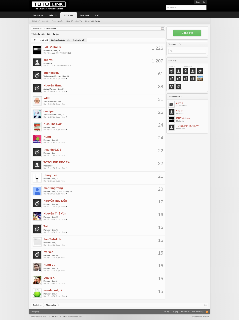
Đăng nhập (200, 2)
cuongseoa (51, 72)
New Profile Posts (92, 21)
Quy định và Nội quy (201, 316)
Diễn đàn (53, 15)
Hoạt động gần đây (74, 21)
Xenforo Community (119, 310)
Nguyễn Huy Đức (55, 200)
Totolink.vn (38, 15)
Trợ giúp (174, 312)
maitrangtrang (53, 188)
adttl (46, 98)
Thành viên (68, 15)
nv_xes (48, 252)
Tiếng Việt (35, 312)
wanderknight (52, 290)
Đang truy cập (57, 21)
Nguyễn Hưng (52, 85)
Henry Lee (50, 175)
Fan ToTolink (52, 239)
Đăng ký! (187, 32)
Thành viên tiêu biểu (40, 21)
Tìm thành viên (174, 44)
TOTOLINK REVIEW (56, 162)
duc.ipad (49, 111)
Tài (45, 226)
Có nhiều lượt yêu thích (60, 40)
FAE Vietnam (52, 47)
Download (84, 15)
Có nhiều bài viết (41, 40)
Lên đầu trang (197, 312)
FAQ (97, 15)
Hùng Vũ (49, 264)
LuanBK (48, 277)
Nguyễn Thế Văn (54, 213)
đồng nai (68, 191)
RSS (207, 311)
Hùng (47, 136)
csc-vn (48, 59)
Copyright (55, 316)
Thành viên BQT (79, 40)
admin (179, 103)
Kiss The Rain (53, 124)
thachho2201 (52, 149)
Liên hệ (166, 312)
